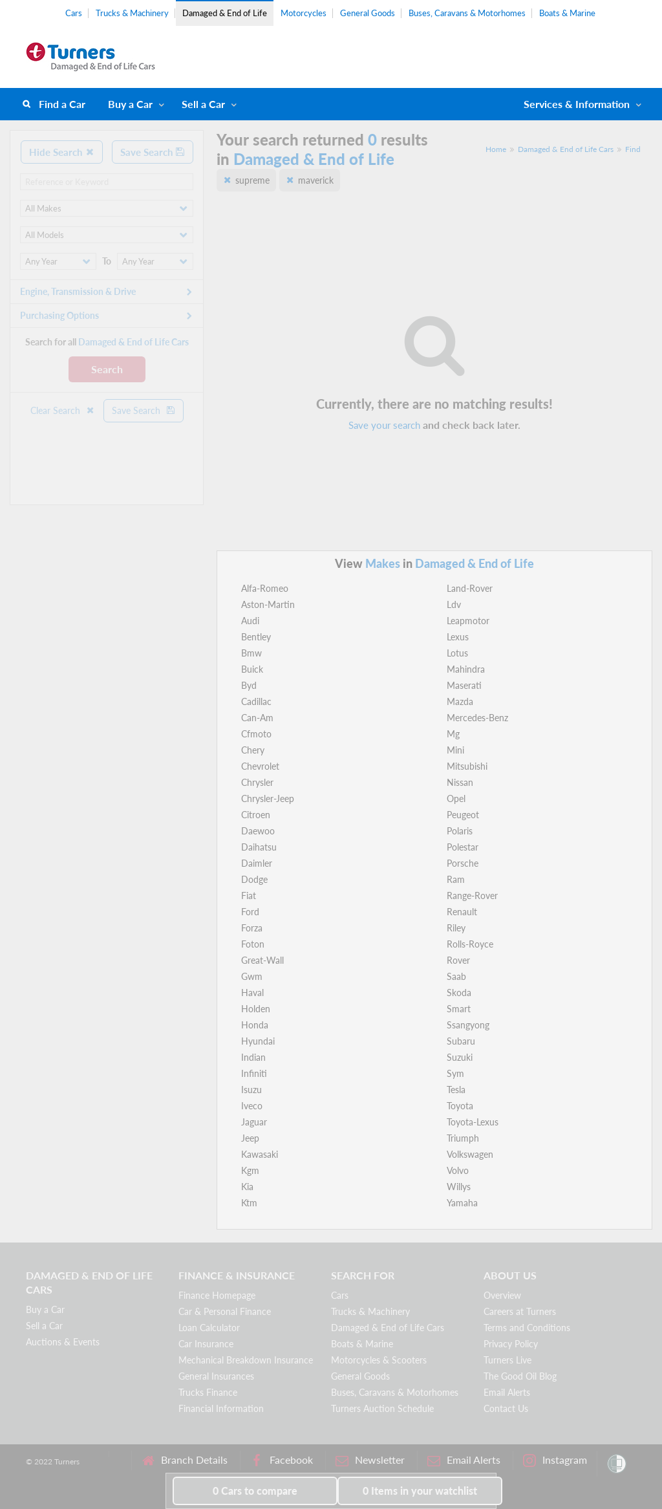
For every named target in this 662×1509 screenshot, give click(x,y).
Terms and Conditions (527, 1327)
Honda (254, 1024)
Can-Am (257, 717)
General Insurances (216, 1376)
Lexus (458, 636)
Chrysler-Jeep (267, 798)
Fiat (248, 895)
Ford (250, 911)
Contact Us (506, 1408)
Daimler (256, 863)
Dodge (254, 879)
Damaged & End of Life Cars (566, 149)
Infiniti (254, 1073)
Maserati (464, 685)
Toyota (460, 1105)
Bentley (256, 636)
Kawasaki (259, 1154)
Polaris (460, 830)
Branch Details (185, 1460)
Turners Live (507, 1359)
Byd (249, 685)
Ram (456, 879)
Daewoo (258, 830)
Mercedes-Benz (477, 717)
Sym (455, 1073)
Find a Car (62, 104)
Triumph (463, 1138)
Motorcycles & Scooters (379, 1359)
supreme (252, 180)
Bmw (251, 652)
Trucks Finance (207, 1392)
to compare (255, 1490)
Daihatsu (259, 846)
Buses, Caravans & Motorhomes (467, 13)
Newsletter (370, 1460)
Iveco (251, 1105)
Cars (73, 13)
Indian (253, 1057)
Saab (456, 976)
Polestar (462, 846)
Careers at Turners (520, 1311)
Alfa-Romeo (264, 588)
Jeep (250, 1138)
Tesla (456, 1089)
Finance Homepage (216, 1295)
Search (107, 369)
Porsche (462, 863)
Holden (255, 1008)
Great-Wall (262, 960)
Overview (502, 1295)
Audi (250, 620)
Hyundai (258, 1041)
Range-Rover (472, 895)
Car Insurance (205, 1343)
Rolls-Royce (470, 944)
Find (633, 149)
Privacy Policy (511, 1343)
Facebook (281, 1460)
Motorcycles (303, 13)
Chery (252, 749)
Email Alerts (507, 1392)
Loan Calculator (209, 1327)
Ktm (249, 1202)
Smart (459, 1008)
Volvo (458, 1170)
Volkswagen (470, 1154)
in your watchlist (420, 1490)
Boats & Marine (567, 13)
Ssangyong (468, 1024)
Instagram (555, 1460)
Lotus (457, 652)
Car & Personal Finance (224, 1311)
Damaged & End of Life (224, 13)
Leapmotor (468, 620)
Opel (456, 798)
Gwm (251, 976)
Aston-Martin (268, 604)
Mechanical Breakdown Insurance (245, 1359)
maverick (316, 180)
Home (496, 149)
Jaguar (254, 1121)
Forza (251, 927)
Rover (458, 960)
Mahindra (466, 669)
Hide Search (61, 152)
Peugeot (463, 814)
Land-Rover (470, 588)
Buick (252, 669)
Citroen (255, 814)
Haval (252, 992)
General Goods (367, 13)
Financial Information (221, 1408)
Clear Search (62, 410)
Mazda (460, 701)
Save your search (384, 425)
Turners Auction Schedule (382, 1408)
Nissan (460, 782)
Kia (247, 1186)
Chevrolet (260, 766)
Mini (455, 749)
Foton (252, 944)
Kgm (250, 1170)
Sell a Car (203, 104)
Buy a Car (130, 104)
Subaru (461, 1041)
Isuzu (251, 1089)
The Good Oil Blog (520, 1376)
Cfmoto (256, 733)
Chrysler (257, 782)
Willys (459, 1186)
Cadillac (256, 701)
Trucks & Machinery (132, 13)
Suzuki (460, 1057)
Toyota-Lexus (472, 1121)
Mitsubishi (467, 766)
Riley (456, 927)
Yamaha (462, 1202)
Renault (462, 911)
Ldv (454, 604)
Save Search (152, 152)
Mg (453, 733)
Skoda (459, 992)
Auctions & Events (63, 1341)
